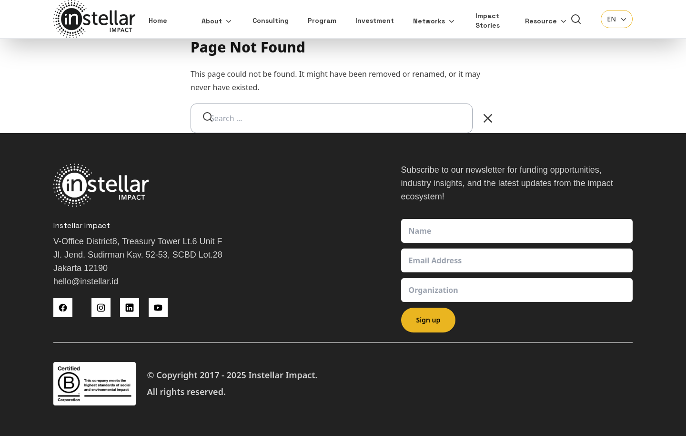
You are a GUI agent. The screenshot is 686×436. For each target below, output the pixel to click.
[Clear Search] (487, 118)
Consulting (270, 20)
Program (322, 20)
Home (158, 20)
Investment (374, 20)
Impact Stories (487, 20)
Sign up (428, 319)
